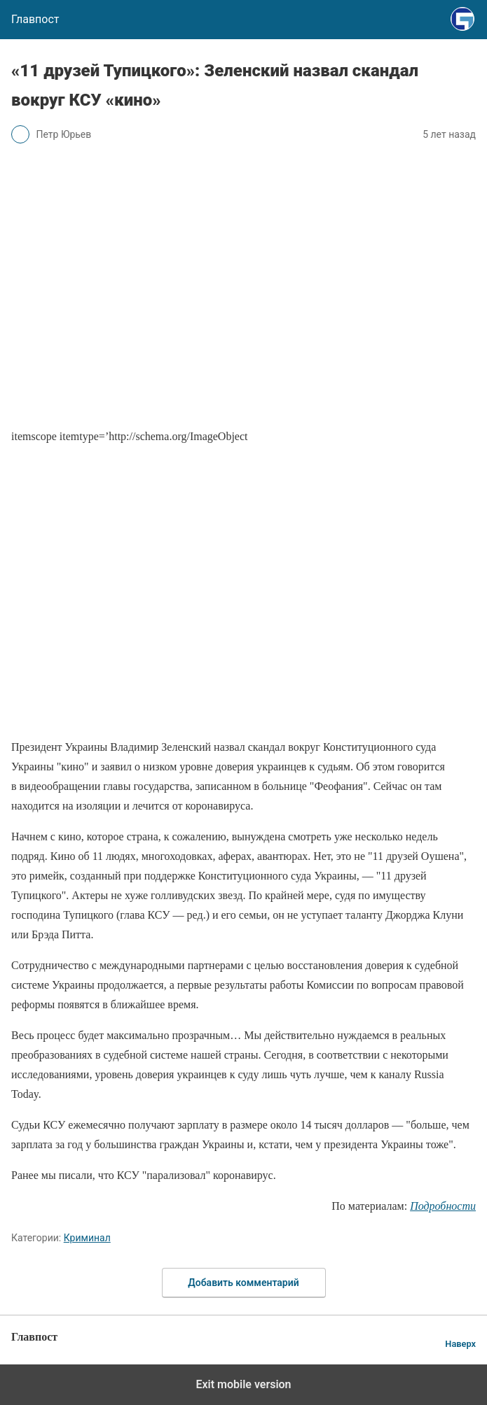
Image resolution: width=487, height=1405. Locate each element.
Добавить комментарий (243, 1282)
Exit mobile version (243, 1384)
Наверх (460, 1344)
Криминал (87, 1237)
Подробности (443, 1206)
